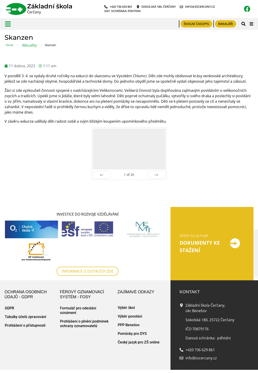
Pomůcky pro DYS (132, 333)
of (129, 174)
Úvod (9, 45)
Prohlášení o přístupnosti (25, 325)
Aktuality (29, 45)
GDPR (9, 308)
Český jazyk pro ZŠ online (139, 342)
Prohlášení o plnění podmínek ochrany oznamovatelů (84, 323)
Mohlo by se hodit (194, 236)
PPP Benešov (129, 325)
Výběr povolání (130, 316)
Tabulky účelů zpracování (25, 317)
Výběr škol (126, 308)
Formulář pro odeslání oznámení (78, 310)
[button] (243, 23)
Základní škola (49, 6)
